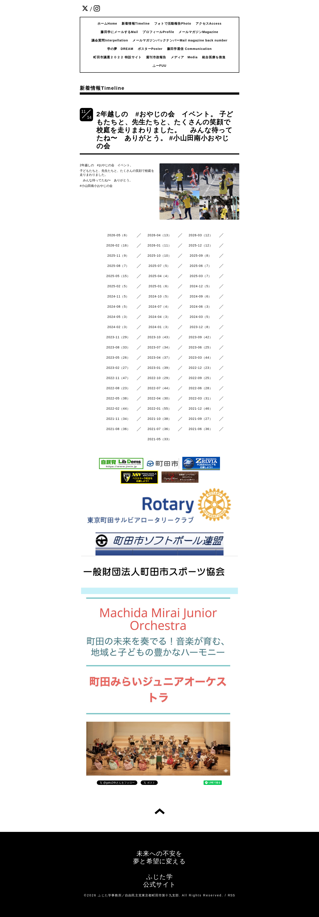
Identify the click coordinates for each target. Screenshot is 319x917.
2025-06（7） (201, 266)
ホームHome (107, 23)
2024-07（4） (159, 306)
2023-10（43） (159, 337)
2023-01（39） (159, 368)
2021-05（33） (159, 439)
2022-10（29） (159, 378)
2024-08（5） (118, 306)
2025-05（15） (118, 276)
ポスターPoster (150, 49)
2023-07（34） (159, 347)
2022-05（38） (118, 398)
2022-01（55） (159, 408)
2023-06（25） (201, 347)
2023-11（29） (118, 337)
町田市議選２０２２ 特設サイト (117, 57)
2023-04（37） (159, 357)
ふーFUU (160, 65)
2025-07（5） (159, 266)
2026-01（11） (159, 245)
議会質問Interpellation (109, 40)
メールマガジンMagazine (198, 32)
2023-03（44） (201, 357)
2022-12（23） (201, 368)
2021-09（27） (201, 418)
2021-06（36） (201, 429)
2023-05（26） (118, 357)
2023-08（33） (118, 347)
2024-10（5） (159, 296)
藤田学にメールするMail (119, 32)
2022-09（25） (201, 378)
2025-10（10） (159, 255)
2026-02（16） (118, 245)
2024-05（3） (118, 317)
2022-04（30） (159, 398)
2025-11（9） (118, 255)
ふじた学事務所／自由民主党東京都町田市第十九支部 (138, 895)
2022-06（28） (201, 388)
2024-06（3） (201, 306)
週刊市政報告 (156, 57)
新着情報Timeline (136, 23)
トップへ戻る (160, 811)
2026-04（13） (159, 235)
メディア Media (184, 57)
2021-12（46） (201, 408)
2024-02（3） (118, 327)
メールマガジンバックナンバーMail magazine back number (180, 40)
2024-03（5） (201, 317)
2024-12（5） (201, 286)
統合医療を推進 (214, 57)
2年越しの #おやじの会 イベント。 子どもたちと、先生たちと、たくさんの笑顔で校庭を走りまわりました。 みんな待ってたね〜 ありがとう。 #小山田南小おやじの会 (164, 130)
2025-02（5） (118, 286)
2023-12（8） (201, 327)
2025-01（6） (159, 286)
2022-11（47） (118, 378)
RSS (231, 895)
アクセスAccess (209, 23)
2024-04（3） (159, 317)
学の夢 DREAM (120, 49)
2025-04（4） (159, 276)
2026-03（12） (201, 235)
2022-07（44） (159, 388)
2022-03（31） (201, 398)
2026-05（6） (118, 235)
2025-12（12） (201, 245)
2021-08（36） (118, 429)
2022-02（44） (118, 408)
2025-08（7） (118, 266)
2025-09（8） (201, 255)
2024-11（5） (118, 296)
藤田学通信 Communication (189, 49)
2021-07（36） (159, 429)
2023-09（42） (201, 337)
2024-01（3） (159, 327)
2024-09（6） (201, 296)
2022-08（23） (118, 388)
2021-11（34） (118, 418)
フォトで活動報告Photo (172, 23)
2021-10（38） (159, 418)
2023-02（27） (118, 368)
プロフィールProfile (158, 32)
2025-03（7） (201, 276)
